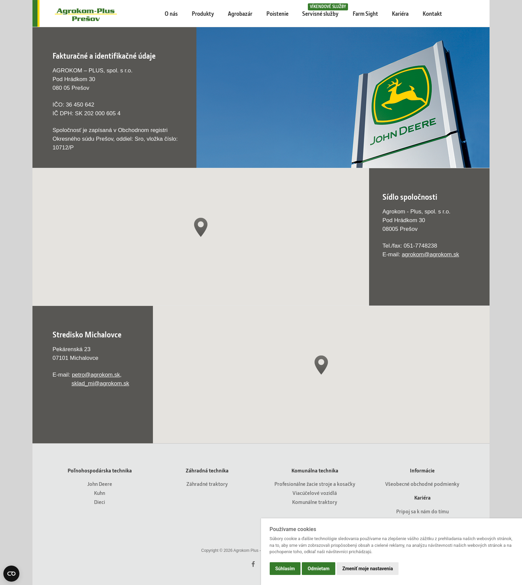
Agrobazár (240, 13)
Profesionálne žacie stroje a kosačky (314, 483)
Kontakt (432, 13)
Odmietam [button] (318, 568)
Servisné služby (323, 10)
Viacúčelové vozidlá (314, 492)
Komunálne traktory (314, 501)
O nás (171, 13)
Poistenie (277, 13)
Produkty (203, 13)
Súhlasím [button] (285, 568)
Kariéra (400, 13)
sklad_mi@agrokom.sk (100, 383)
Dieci (99, 501)
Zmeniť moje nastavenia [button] (367, 568)
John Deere (99, 483)
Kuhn (99, 492)
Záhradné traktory (207, 483)
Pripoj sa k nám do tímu (422, 511)
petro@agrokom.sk (96, 375)
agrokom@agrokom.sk (430, 254)
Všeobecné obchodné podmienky (422, 483)
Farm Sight (365, 13)
